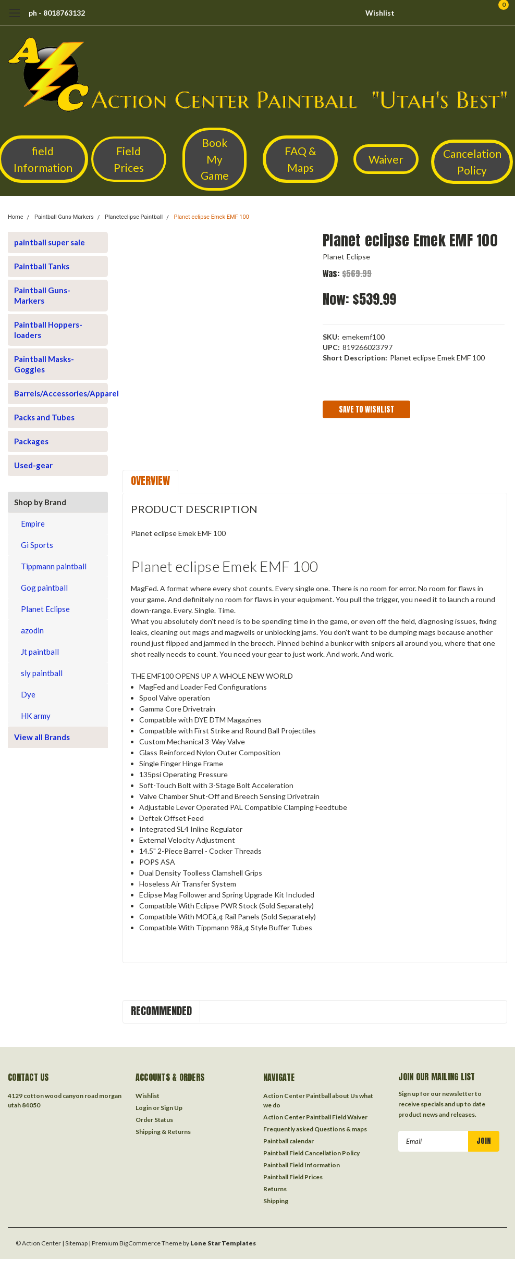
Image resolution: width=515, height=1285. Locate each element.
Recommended (161, 1011)
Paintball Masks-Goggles (44, 364)
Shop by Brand (40, 502)
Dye (28, 694)
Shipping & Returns (163, 1132)
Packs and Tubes (44, 417)
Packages (31, 441)
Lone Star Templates (223, 1243)
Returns (275, 1189)
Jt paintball (40, 651)
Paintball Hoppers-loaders (48, 330)
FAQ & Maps (300, 159)
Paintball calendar (288, 1141)
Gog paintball (44, 587)
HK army (36, 715)
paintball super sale (49, 242)
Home (15, 217)
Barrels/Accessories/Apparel (53, 393)
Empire (33, 523)
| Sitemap (75, 1243)
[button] (128, 159)
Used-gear (33, 465)
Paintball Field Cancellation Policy (311, 1153)
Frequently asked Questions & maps (315, 1129)
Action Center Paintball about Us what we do (318, 1100)
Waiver (386, 159)
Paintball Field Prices (293, 1177)
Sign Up (171, 1108)
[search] (446, 13)
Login (144, 1108)
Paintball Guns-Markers (64, 217)
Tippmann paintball (54, 566)
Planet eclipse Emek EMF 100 (211, 217)
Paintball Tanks (41, 266)
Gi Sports (37, 545)
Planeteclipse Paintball (134, 217)
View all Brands (42, 737)
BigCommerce (140, 1243)
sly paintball (42, 673)
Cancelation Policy (472, 162)
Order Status (154, 1120)
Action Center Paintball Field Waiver (315, 1117)
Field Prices (129, 159)
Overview (150, 480)
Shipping (275, 1201)
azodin (32, 630)
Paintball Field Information (301, 1165)
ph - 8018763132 (57, 12)
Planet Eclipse (45, 609)
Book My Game (215, 159)
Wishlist (380, 12)
